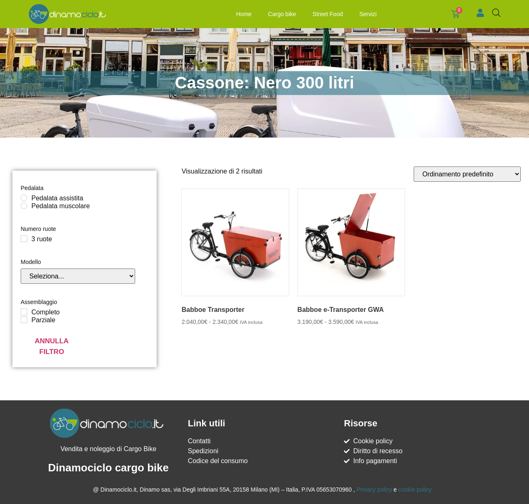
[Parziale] (24, 319)
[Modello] (78, 276)
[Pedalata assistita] (24, 198)
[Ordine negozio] (467, 174)
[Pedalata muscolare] (24, 205)
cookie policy (414, 489)
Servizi (366, 14)
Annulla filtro (52, 346)
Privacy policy (374, 489)
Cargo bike (281, 14)
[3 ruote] (24, 238)
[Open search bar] (496, 13)
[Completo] (24, 312)
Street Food (326, 14)
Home (242, 14)
